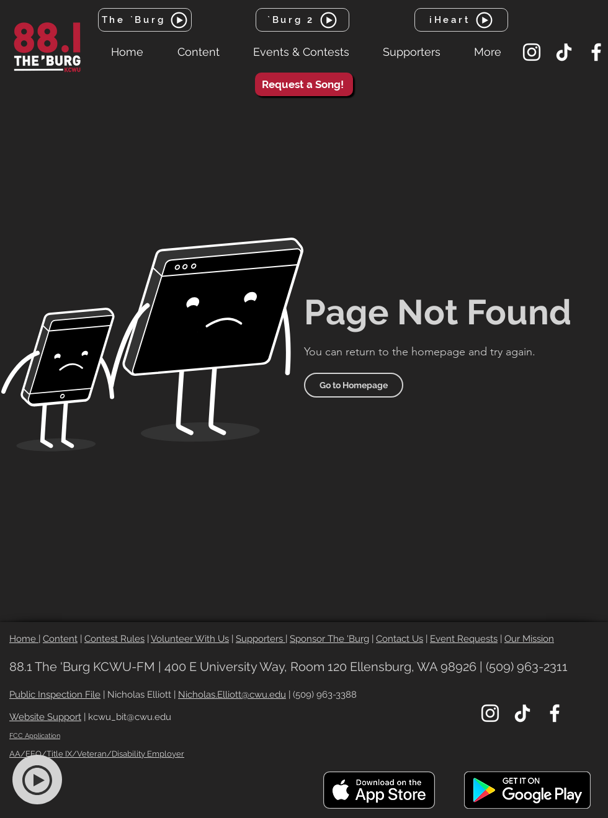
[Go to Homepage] (353, 385)
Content (60, 638)
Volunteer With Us (190, 638)
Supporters (260, 638)
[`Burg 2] (302, 20)
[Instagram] (531, 52)
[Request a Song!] (304, 84)
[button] (198, 52)
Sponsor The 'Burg (329, 638)
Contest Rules (114, 638)
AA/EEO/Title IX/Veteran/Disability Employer (96, 753)
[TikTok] (564, 52)
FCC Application (34, 736)
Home (23, 638)
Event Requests (464, 638)
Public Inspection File (55, 694)
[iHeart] (461, 20)
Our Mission (529, 638)
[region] (44, 780)
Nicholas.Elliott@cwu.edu (232, 694)
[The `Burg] (145, 20)
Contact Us (399, 638)
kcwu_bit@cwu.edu (129, 716)
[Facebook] (596, 52)
